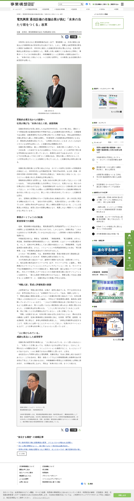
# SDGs (102, 9)
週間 (115, 142)
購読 (90, 483)
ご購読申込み (113, 4)
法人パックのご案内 (26, 472)
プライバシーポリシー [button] (41, 498)
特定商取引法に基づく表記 (51, 482)
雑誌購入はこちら (25, 475)
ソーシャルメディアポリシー (52, 479)
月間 (122, 142)
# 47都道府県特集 (31, 9)
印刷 (73, 37)
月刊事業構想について (26, 466)
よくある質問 (23, 479)
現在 (109, 142)
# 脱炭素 (74, 9)
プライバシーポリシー (49, 475)
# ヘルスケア (17, 9)
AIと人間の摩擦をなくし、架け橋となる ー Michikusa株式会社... (44, 446)
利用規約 (45, 472)
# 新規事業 (45, 9)
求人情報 (45, 469)
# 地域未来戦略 (60, 9)
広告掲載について (48, 466)
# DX (88, 9)
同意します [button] (122, 495)
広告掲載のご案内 (100, 4)
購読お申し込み (24, 469)
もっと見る (22, 453)
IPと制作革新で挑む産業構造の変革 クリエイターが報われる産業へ (46, 442)
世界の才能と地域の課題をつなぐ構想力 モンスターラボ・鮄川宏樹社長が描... (50, 449)
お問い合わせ (23, 482)
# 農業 (116, 9)
